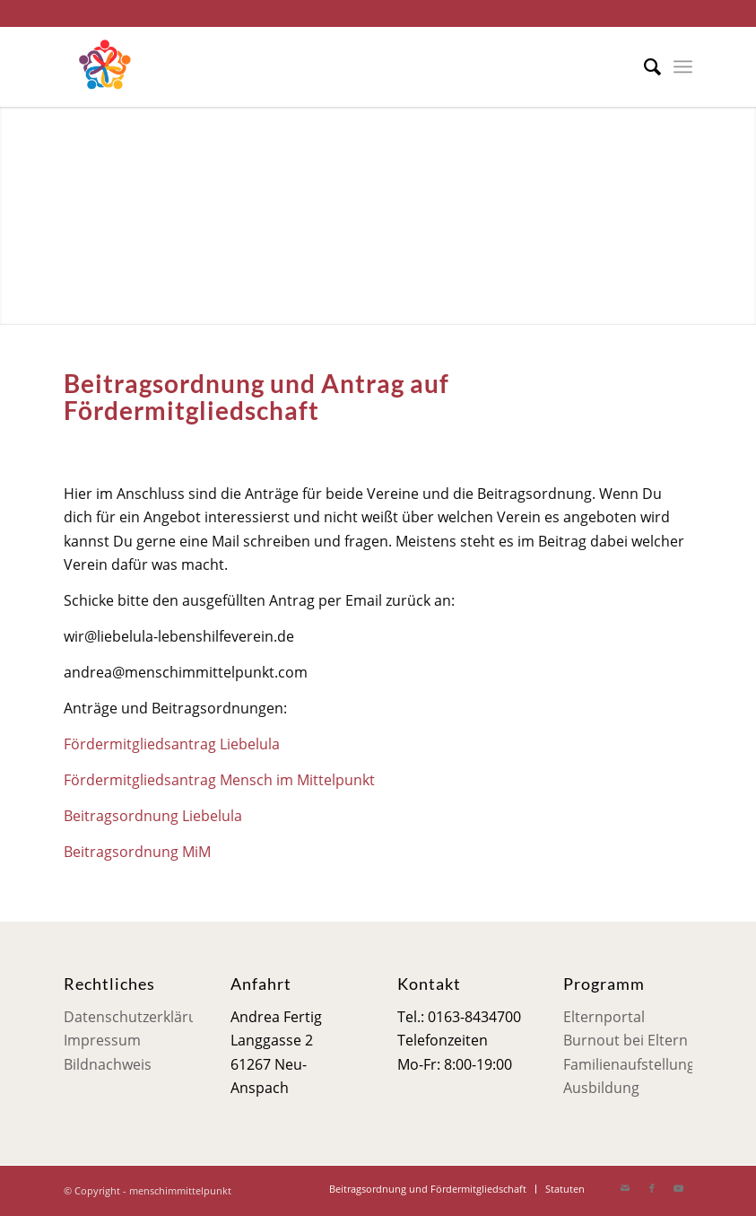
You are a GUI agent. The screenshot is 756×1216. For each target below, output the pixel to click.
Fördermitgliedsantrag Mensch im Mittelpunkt (219, 780)
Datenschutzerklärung (139, 1017)
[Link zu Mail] (625, 1188)
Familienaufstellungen (637, 1064)
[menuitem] (643, 66)
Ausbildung (601, 1088)
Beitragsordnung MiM (137, 852)
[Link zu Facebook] (652, 1188)
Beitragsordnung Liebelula (153, 816)
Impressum (102, 1040)
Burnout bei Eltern (625, 1040)
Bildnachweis (108, 1064)
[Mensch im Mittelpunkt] (104, 66)
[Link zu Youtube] (678, 1188)
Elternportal (604, 1017)
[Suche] (643, 66)
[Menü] (682, 66)
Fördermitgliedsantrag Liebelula (172, 744)
